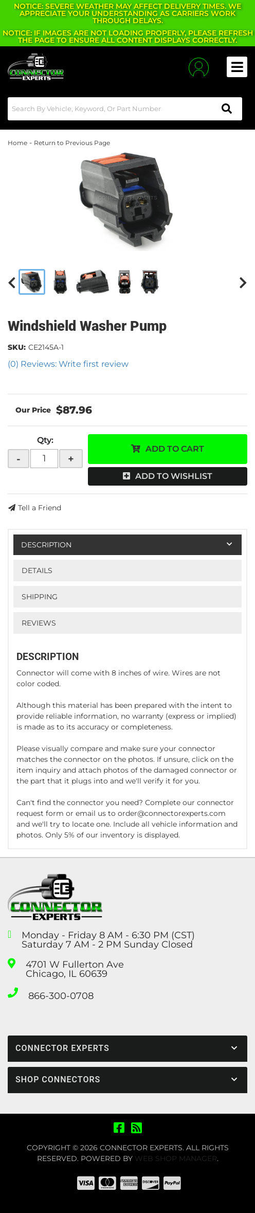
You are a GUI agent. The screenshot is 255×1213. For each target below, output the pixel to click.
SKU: (17, 347)
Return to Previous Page (72, 143)
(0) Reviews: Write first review (68, 364)
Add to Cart (174, 449)
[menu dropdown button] (237, 67)
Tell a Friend (39, 507)
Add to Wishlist (173, 476)
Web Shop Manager (176, 1158)
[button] (125, 108)
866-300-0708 (61, 996)
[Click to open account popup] (198, 67)
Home (17, 143)
